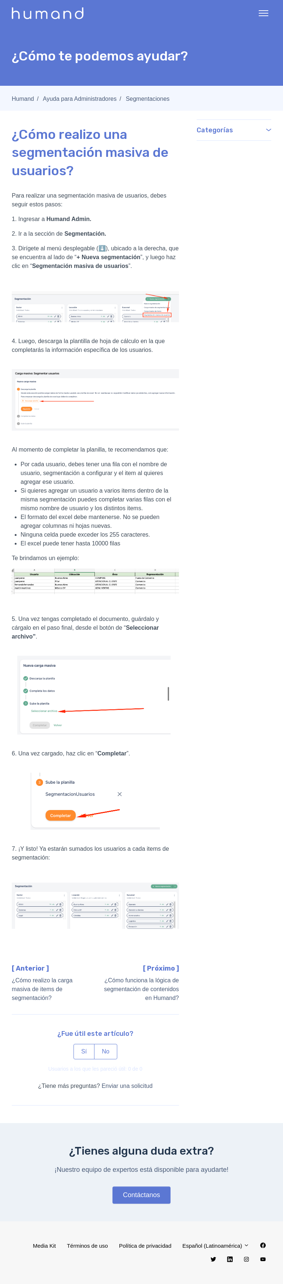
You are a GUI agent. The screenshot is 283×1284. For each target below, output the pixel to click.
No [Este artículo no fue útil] (105, 1051)
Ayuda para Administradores (80, 99)
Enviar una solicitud (127, 1086)
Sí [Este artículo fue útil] (84, 1051)
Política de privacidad (145, 1246)
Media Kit (44, 1246)
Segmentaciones (147, 99)
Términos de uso (87, 1246)
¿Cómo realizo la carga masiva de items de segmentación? (42, 989)
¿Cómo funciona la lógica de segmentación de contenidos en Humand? (141, 989)
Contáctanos (141, 1195)
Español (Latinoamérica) (215, 1246)
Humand (23, 99)
